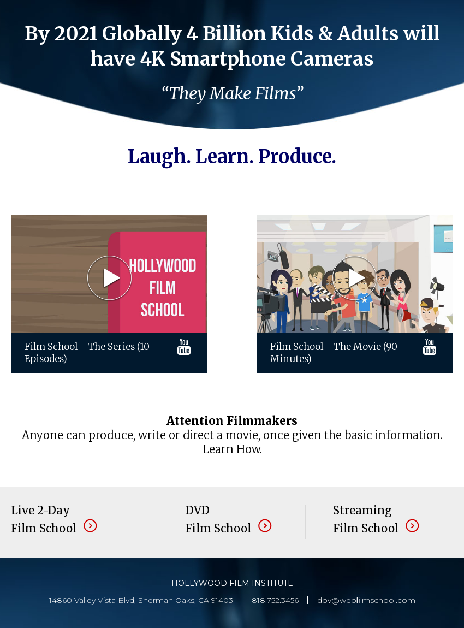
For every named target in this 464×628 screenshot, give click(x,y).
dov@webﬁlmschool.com (366, 600)
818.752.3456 (275, 600)
